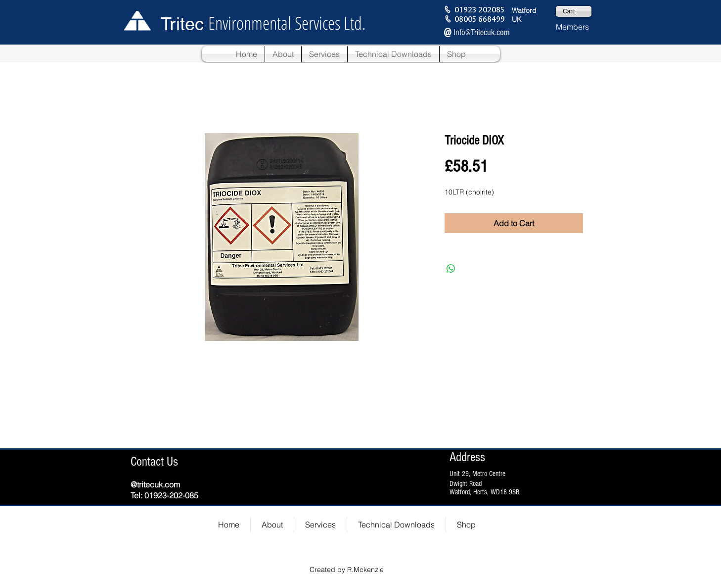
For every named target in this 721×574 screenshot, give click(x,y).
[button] (283, 54)
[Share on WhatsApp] (451, 269)
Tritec (182, 23)
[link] (574, 11)
